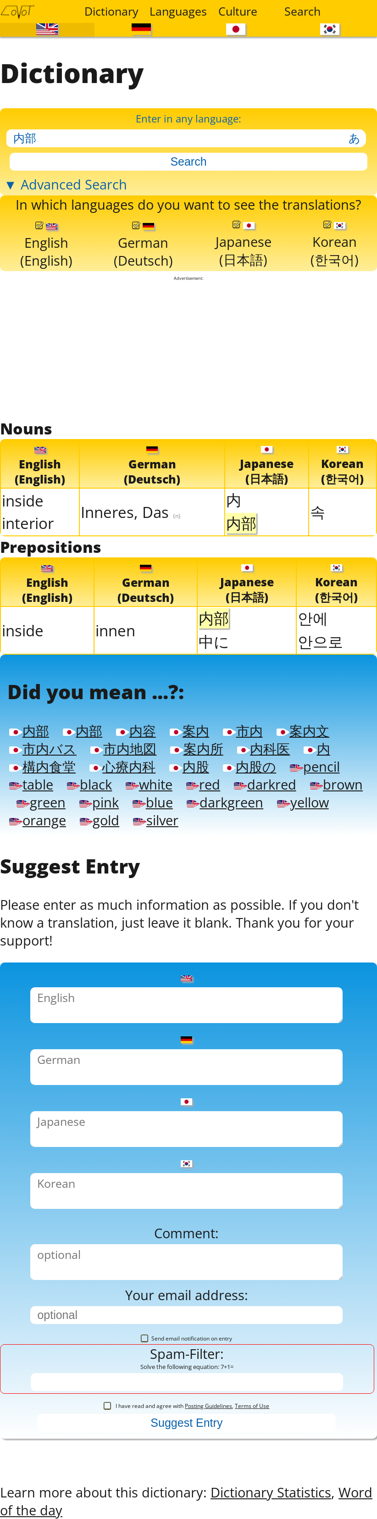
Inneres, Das (131, 511)
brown (336, 783)
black (89, 783)
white (149, 783)
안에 (313, 617)
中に (214, 640)
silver (155, 819)
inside (23, 500)
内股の (249, 765)
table (31, 783)
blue (152, 801)
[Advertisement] (188, 348)
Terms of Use (252, 1404)
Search (302, 11)
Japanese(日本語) (244, 244)
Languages (176, 11)
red (203, 783)
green (41, 801)
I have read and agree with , (186, 1404)
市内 (242, 729)
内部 (29, 729)
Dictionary (111, 11)
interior (28, 522)
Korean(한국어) (334, 244)
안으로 (320, 640)
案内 (189, 729)
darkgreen (225, 801)
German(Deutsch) (143, 244)
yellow (302, 801)
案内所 (196, 747)
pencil (314, 765)
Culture (237, 11)
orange (37, 819)
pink (99, 801)
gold (99, 819)
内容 (135, 729)
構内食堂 (42, 765)
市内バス (42, 747)
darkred (265, 783)
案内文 (303, 729)
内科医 (263, 747)
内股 (189, 765)
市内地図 (123, 747)
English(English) (46, 244)
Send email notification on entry (186, 1337)
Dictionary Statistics (271, 1490)
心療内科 (122, 765)
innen (115, 629)
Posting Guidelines (208, 1404)
